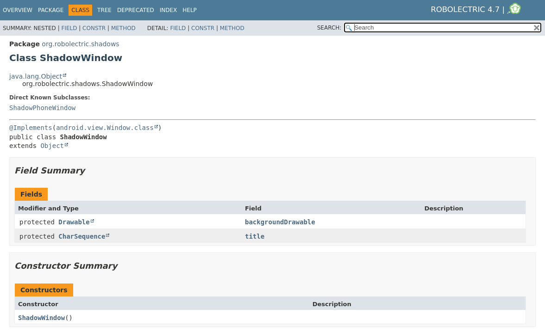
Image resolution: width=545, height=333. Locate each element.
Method (123, 28)
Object (52, 145)
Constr (94, 28)
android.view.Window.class (105, 127)
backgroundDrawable (280, 222)
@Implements (30, 127)
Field (69, 28)
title (254, 236)
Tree (104, 10)
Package (50, 10)
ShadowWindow (41, 317)
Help (189, 10)
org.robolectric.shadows (80, 44)
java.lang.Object (35, 76)
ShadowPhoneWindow (42, 107)
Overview (17, 10)
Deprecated (135, 10)
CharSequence (81, 236)
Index (168, 10)
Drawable (73, 222)
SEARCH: (329, 28)
